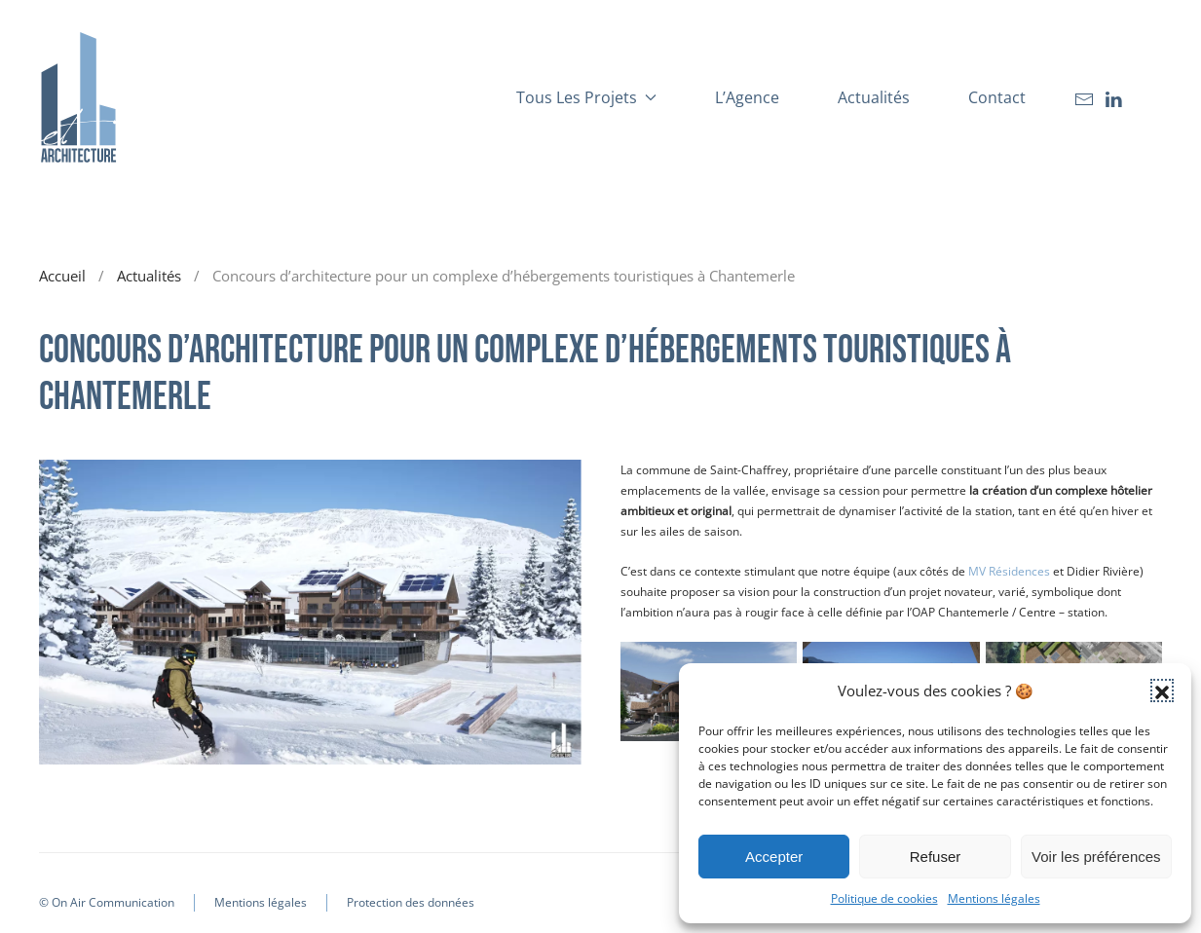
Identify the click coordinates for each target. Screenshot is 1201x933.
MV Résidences (1009, 571)
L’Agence (747, 97)
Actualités (874, 97)
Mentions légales (994, 898)
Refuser (935, 856)
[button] (1162, 690)
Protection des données (410, 902)
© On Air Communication (106, 902)
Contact (997, 97)
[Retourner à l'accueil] (78, 97)
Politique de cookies (884, 898)
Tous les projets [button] (586, 97)
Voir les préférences (1096, 856)
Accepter (774, 856)
